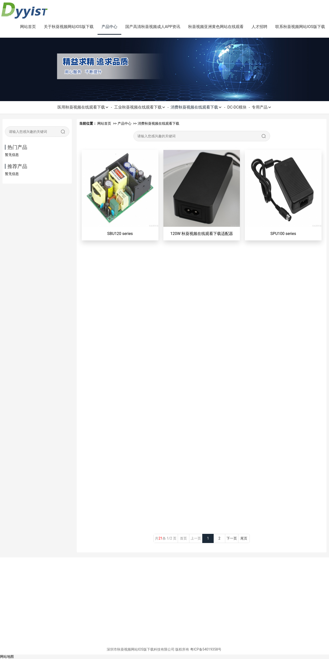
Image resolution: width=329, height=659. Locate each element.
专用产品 (262, 107)
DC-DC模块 (237, 107)
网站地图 (7, 657)
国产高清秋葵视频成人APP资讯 (152, 26)
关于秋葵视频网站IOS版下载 (69, 26)
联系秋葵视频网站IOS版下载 (300, 26)
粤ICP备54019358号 (206, 649)
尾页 (243, 538)
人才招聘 (259, 26)
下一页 (232, 538)
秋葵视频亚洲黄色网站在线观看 (216, 26)
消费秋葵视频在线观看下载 (196, 107)
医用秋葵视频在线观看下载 (83, 107)
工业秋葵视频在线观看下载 (140, 107)
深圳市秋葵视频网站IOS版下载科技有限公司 (141, 649)
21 (160, 538)
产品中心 (109, 26)
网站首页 (28, 26)
